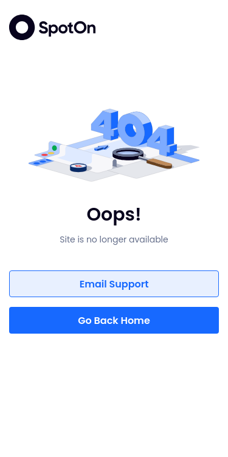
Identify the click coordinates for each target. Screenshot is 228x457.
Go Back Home (114, 321)
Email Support (114, 284)
